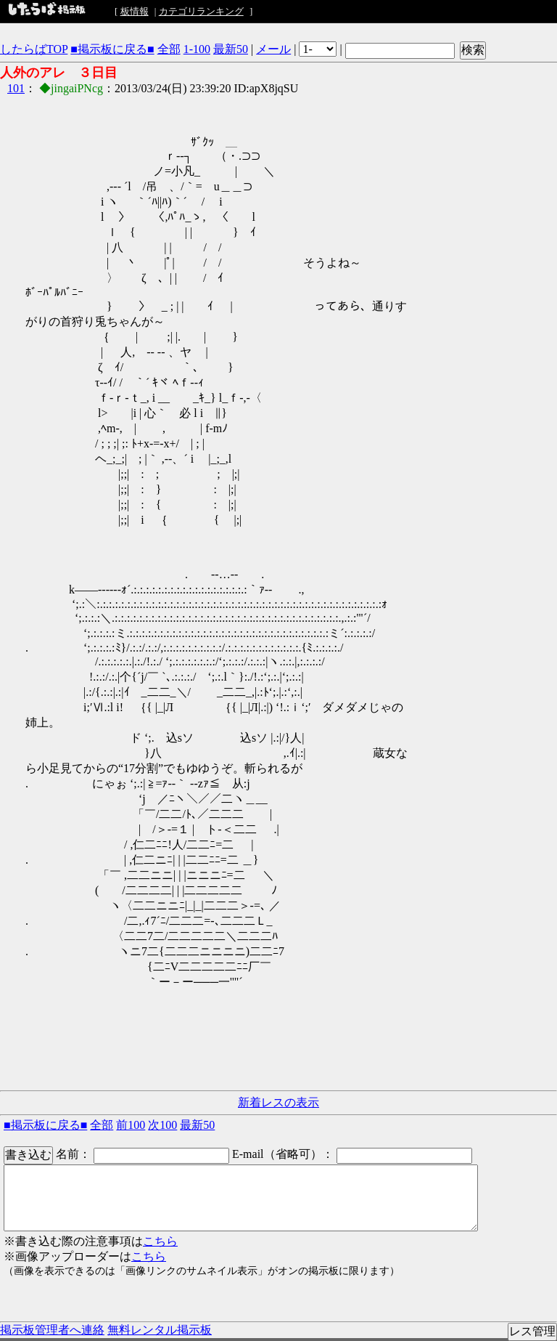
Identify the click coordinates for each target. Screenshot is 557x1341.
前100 (130, 1125)
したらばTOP (33, 49)
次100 (162, 1125)
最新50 (230, 49)
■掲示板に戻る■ (112, 49)
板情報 (134, 11)
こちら (160, 1241)
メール (273, 49)
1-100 (196, 49)
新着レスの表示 (278, 1102)
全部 (169, 49)
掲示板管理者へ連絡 (52, 1330)
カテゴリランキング (201, 11)
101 (16, 88)
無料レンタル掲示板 (159, 1330)
